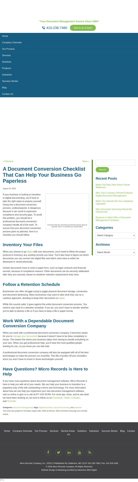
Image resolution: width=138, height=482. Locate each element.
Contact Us (7, 94)
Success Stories (10, 81)
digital (30, 251)
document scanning (61, 407)
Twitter (67, 398)
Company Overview (12, 42)
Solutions (6, 62)
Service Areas (68, 431)
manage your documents (25, 336)
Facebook (57, 398)
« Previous (8, 161)
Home (5, 36)
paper (62, 298)
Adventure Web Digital (87, 470)
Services (6, 55)
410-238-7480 (94, 463)
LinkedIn (75, 398)
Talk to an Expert (83, 27)
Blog (4, 87)
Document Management (22, 407)
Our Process (8, 49)
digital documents (46, 407)
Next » (86, 161)
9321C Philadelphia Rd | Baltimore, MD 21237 (67, 463)
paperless (78, 407)
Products (6, 68)
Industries (7, 74)
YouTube (11, 401)
